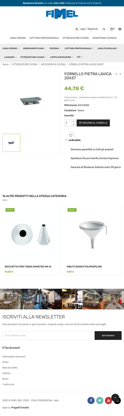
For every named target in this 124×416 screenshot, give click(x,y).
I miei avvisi (8, 384)
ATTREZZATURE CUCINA (76, 38)
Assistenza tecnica (105, 38)
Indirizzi (6, 373)
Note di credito (10, 367)
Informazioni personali (13, 356)
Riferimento (70, 105)
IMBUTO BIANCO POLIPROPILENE (84, 266)
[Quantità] (68, 122)
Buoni (5, 379)
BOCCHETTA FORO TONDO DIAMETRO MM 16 (28, 266)
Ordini (5, 362)
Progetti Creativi (20, 407)
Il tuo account (11, 347)
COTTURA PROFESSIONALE (44, 38)
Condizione (70, 110)
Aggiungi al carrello (93, 123)
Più (78, 57)
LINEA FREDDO (18, 38)
